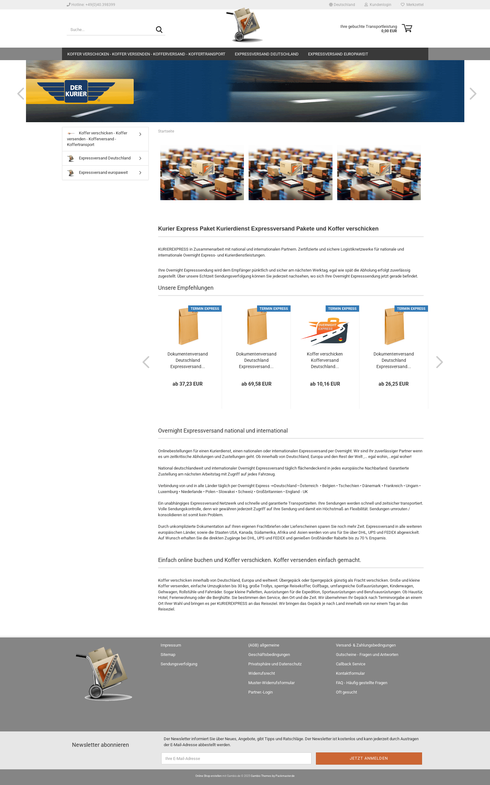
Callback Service (350, 664)
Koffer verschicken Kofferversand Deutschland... (325, 360)
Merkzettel (412, 5)
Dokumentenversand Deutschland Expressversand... (188, 360)
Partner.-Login (260, 692)
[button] (342, 4)
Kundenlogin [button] (377, 5)
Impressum (171, 645)
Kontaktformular (350, 673)
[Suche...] (159, 30)
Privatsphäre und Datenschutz (275, 664)
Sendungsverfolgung (179, 664)
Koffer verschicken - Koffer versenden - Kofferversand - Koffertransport (146, 54)
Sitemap (168, 654)
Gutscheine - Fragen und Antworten (367, 654)
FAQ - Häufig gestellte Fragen (361, 682)
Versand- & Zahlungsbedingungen (366, 645)
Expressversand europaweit (338, 54)
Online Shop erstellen (208, 775)
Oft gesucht (346, 692)
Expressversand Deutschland (267, 54)
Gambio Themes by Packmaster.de (273, 775)
